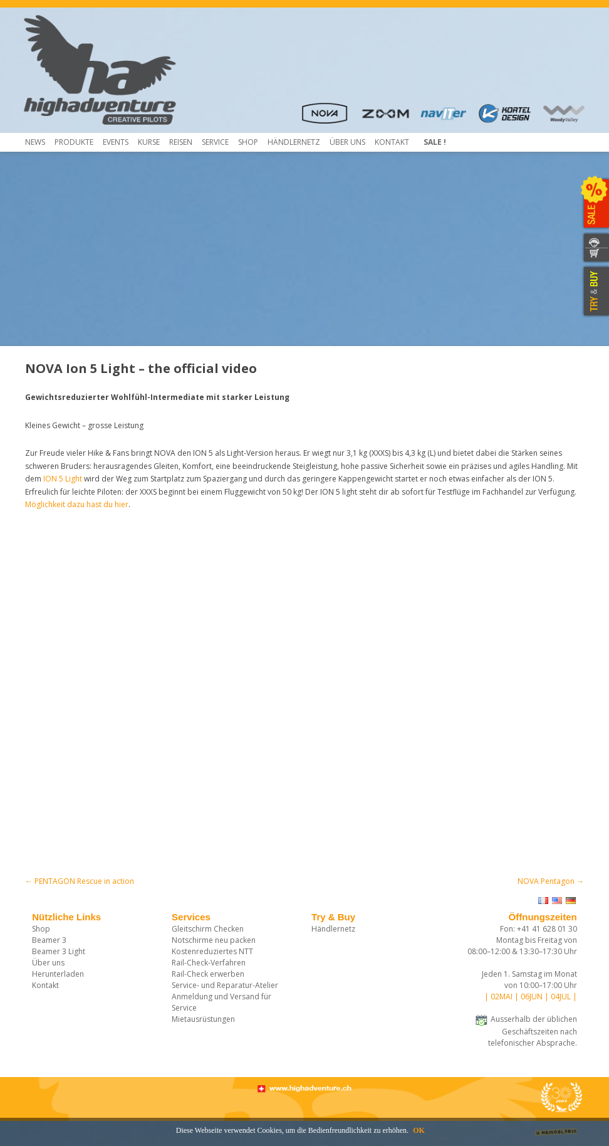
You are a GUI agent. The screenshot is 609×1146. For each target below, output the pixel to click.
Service (215, 142)
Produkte (74, 142)
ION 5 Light (62, 478)
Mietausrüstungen (203, 1019)
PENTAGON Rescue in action (79, 881)
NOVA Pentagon (551, 881)
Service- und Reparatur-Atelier (225, 985)
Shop (248, 142)
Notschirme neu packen (214, 940)
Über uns (347, 142)
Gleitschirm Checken (208, 928)
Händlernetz (333, 928)
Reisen (180, 142)
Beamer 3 (49, 940)
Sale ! (435, 142)
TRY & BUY (595, 291)
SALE (595, 204)
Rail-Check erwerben (208, 974)
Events (115, 142)
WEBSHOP (595, 255)
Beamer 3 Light (58, 951)
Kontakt (392, 142)
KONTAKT (595, 240)
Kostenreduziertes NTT (212, 951)
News (35, 142)
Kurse (149, 142)
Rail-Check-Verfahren (209, 962)
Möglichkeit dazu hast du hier (76, 504)
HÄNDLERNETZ (294, 142)
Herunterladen (58, 974)
